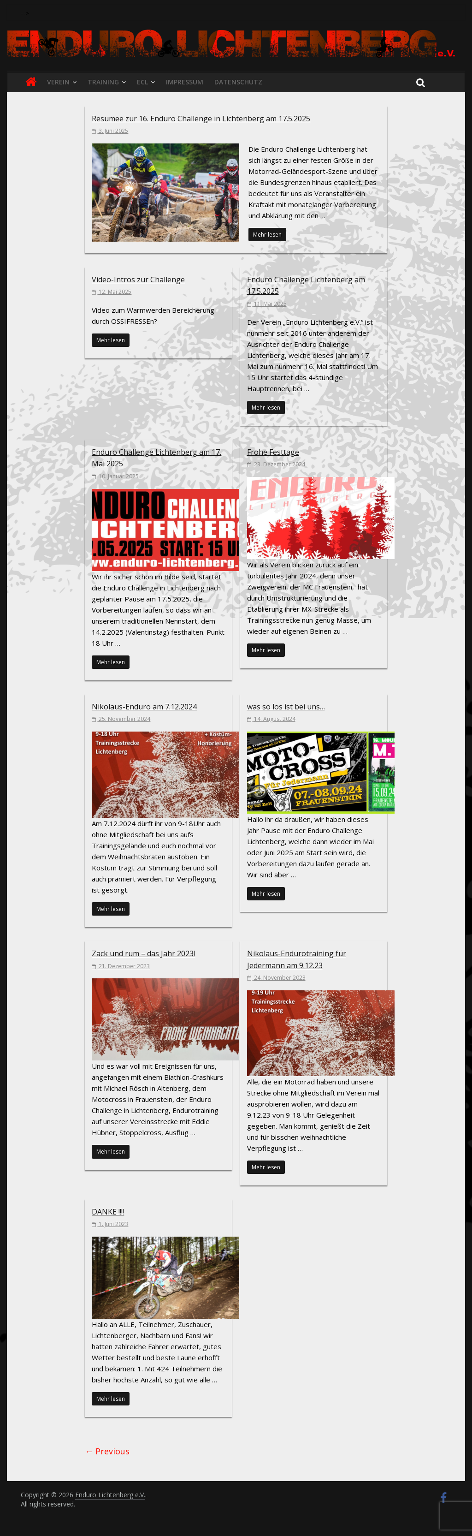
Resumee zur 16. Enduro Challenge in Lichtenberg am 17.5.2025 (201, 118)
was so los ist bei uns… (286, 707)
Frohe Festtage (273, 452)
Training (103, 81)
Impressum (184, 81)
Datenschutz (238, 81)
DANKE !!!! (108, 1212)
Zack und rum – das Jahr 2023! (143, 953)
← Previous (107, 1451)
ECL (142, 81)
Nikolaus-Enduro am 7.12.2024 (144, 707)
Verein (58, 81)
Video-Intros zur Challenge (138, 279)
